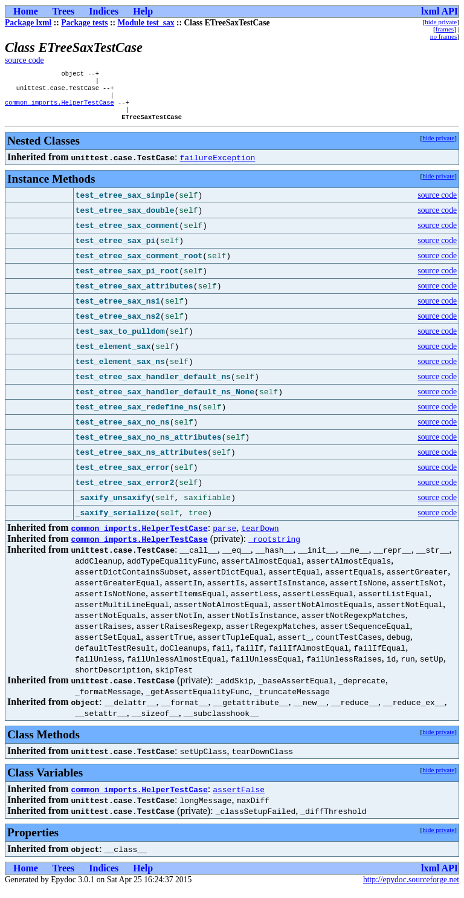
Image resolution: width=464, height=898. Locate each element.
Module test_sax (146, 22)
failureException (218, 165)
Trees (64, 11)
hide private (441, 21)
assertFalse (239, 797)
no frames (443, 36)
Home (25, 11)
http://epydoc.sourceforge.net (411, 888)
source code (24, 60)
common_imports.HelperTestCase (59, 108)
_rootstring (274, 547)
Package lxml (28, 22)
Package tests (84, 22)
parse (224, 536)
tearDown (260, 536)
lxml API (439, 11)
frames (445, 29)
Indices (103, 11)
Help (143, 11)
